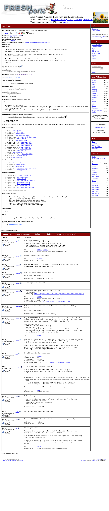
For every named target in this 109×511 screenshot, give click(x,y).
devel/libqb (21, 190)
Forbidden (94, 172)
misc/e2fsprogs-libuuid (26, 191)
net (8, 33)
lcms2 (93, 84)
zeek (93, 99)
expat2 (94, 82)
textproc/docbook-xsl (28, 143)
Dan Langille (94, 508)
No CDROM (95, 176)
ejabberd (94, 91)
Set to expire (95, 183)
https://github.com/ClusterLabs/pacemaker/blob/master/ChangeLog (59, 315)
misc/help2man (21, 145)
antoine (17, 304)
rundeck (27, 42)
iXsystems (103, 36)
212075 (39, 429)
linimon (18, 292)
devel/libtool (22, 159)
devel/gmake (17, 160)
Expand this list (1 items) (15, 239)
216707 (39, 364)
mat (17, 385)
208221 (39, 494)
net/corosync (20, 138)
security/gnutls (25, 186)
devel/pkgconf (27, 162)
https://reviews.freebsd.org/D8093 (56, 396)
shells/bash (16, 136)
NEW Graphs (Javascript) (98, 158)
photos (65, 22)
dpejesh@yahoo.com (15, 36)
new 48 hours (95, 189)
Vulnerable (95, 179)
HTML (97, 507)
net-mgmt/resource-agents (27, 178)
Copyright (82, 508)
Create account (96, 30)
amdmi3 (18, 401)
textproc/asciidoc (22, 141)
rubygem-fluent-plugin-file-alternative (40, 42)
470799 (13, 41)
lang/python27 (21, 164)
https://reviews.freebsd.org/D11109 (56, 325)
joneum (18, 312)
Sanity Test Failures (97, 147)
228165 (45, 267)
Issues (93, 48)
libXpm (94, 80)
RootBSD (100, 37)
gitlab (93, 87)
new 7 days (95, 191)
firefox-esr (95, 95)
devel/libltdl (22, 188)
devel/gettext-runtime (25, 199)
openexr (94, 101)
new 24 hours (95, 187)
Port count (95, 164)
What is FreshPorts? (97, 45)
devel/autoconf (25, 149)
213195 (39, 388)
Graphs (94, 157)
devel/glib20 (25, 197)
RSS (105, 507)
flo (16, 256)
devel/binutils (16, 166)
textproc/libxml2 (23, 193)
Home (93, 142)
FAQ (93, 50)
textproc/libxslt (22, 147)
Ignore (93, 170)
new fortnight (95, 193)
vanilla (17, 273)
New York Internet (96, 36)
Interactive (95, 185)
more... (93, 72)
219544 (39, 319)
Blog (93, 56)
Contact (94, 58)
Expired (94, 181)
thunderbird (95, 97)
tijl (16, 472)
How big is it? (95, 51)
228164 (39, 267)
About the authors (96, 46)
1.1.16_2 (4, 33)
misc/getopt (20, 140)
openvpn (94, 89)
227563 (39, 277)
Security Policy (96, 53)
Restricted (94, 174)
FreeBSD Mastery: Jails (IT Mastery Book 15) (72, 19)
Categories (94, 143)
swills (17, 454)
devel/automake (24, 155)
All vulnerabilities (100, 127)
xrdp (93, 104)
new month (95, 196)
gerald (17, 284)
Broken (94, 166)
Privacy (94, 55)
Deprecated (95, 168)
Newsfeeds (95, 148)
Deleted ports (95, 145)
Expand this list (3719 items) (12, 80)
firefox (94, 93)
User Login (95, 29)
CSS (100, 507)
